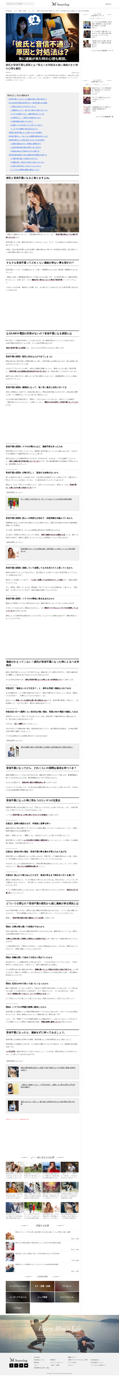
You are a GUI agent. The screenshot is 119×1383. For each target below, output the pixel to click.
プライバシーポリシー (56, 1362)
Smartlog (9, 11)
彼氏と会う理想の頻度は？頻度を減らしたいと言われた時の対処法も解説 (38, 1243)
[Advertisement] (24, 1136)
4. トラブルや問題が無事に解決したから (25, 170)
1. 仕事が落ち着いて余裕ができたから (24, 158)
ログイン (109, 4)
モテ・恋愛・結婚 (20, 11)
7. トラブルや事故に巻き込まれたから (24, 129)
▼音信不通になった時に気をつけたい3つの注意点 (26, 140)
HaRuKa (8, 72)
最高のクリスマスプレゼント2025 (78, 1360)
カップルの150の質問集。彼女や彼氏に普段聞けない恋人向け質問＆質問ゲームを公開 (102, 24)
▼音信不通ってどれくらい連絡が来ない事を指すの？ (28, 99)
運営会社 (36, 1362)
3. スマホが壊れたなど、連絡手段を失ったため (27, 114)
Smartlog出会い (95, 1360)
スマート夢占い (72, 1362)
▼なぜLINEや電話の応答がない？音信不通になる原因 (28, 103)
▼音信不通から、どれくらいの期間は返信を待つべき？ (28, 136)
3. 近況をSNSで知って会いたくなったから (26, 166)
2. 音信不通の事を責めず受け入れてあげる (26, 147)
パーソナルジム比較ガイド (98, 1365)
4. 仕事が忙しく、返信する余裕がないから (26, 118)
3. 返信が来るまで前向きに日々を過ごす (25, 151)
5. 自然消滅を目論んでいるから (22, 121)
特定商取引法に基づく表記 (41, 1368)
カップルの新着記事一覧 (104, 116)
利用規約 (52, 1360)
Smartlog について (39, 1360)
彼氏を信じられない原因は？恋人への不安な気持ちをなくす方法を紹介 (37, 1253)
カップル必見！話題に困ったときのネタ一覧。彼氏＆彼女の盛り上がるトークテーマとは (101, 33)
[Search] (32, 4)
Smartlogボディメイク (97, 1362)
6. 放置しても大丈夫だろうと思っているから (27, 125)
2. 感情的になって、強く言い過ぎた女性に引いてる (29, 110)
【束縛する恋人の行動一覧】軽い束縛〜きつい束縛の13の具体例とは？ (101, 43)
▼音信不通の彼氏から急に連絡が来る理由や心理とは (28, 155)
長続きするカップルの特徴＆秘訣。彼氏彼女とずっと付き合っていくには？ (101, 90)
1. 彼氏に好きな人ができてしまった (23, 106)
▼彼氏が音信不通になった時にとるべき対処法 (25, 132)
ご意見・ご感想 (54, 1365)
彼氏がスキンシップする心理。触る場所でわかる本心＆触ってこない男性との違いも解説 (43, 1232)
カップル (31, 11)
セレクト (70, 1365)
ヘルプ (36, 1365)
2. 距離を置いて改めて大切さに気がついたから (27, 162)
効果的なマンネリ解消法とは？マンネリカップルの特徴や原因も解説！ (37, 1264)
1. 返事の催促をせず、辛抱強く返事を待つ (26, 144)
